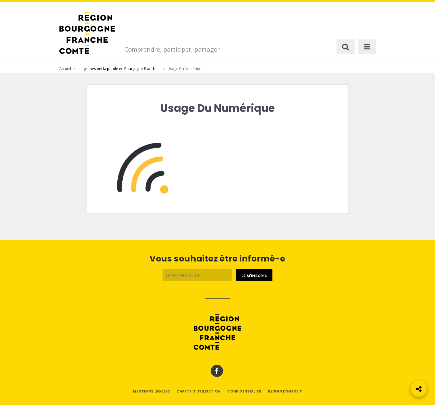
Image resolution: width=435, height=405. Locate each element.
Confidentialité (244, 391)
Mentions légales (151, 391)
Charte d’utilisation (198, 391)
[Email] (197, 275)
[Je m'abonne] (254, 275)
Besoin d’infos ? (285, 391)
